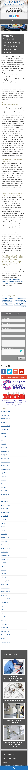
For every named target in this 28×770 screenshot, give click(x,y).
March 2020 (4, 577)
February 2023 (5, 451)
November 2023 (5, 419)
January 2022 (4, 498)
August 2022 (4, 473)
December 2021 (5, 501)
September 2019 (5, 599)
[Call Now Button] (14, 768)
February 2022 (5, 494)
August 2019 (4, 602)
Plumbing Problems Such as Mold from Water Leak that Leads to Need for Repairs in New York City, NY (20, 302)
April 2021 (3, 530)
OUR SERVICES (7, 758)
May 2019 (3, 613)
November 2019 (5, 591)
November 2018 (5, 635)
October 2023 (4, 422)
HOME (4, 754)
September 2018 (5, 642)
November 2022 (5, 462)
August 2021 (4, 516)
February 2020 (5, 581)
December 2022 (5, 458)
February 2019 (5, 624)
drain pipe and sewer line (16, 281)
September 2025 (5, 411)
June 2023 (3, 437)
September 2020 (5, 555)
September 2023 (5, 426)
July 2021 (3, 519)
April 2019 (3, 617)
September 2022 (5, 469)
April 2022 (3, 487)
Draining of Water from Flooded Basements (14, 744)
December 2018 (5, 631)
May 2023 (3, 440)
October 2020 (4, 552)
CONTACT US (6, 762)
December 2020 (5, 545)
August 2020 (4, 559)
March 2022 (4, 491)
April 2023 (3, 444)
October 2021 (4, 509)
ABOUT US (11, 754)
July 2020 (3, 563)
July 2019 (3, 606)
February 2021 (5, 537)
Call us (8, 283)
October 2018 (4, 638)
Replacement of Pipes (14, 700)
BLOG (14, 758)
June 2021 (3, 523)
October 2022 (4, 465)
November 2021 (5, 505)
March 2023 (4, 447)
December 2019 (5, 588)
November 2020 (5, 548)
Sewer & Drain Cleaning (14, 721)
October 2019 (4, 595)
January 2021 (4, 541)
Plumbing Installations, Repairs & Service (14, 678)
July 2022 (3, 476)
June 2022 (3, 480)
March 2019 (4, 620)
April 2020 (3, 573)
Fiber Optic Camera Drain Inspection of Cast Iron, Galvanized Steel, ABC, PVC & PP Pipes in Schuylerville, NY (7, 302)
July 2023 (3, 433)
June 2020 (3, 566)
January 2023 (4, 455)
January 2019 (4, 627)
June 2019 (3, 609)
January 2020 (4, 584)
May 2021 (3, 527)
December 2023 (5, 415)
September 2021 (5, 512)
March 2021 (4, 534)
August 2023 (4, 429)
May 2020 (3, 570)
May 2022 (3, 483)
